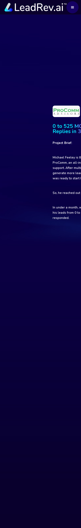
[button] (72, 7)
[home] (34, 7)
